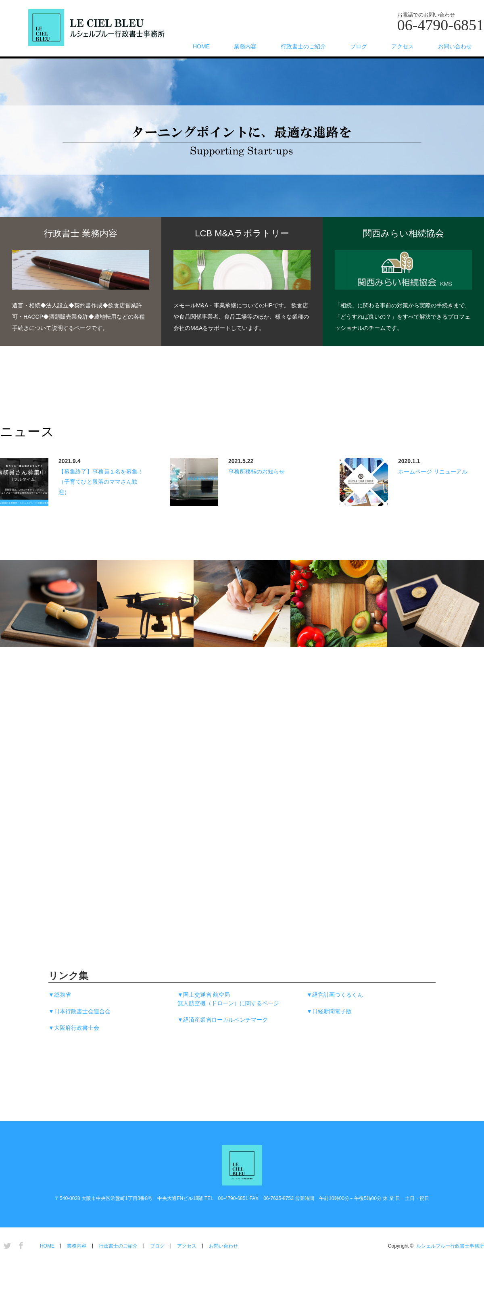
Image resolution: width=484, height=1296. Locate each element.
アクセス (402, 46)
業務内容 (245, 46)
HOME (201, 46)
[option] (242, 155)
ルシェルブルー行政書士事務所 (450, 1246)
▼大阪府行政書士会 (73, 1028)
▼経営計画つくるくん (335, 994)
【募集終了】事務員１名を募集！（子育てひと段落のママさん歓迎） (100, 481)
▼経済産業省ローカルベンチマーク (222, 1019)
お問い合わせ (455, 46)
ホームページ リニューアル (432, 471)
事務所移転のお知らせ (256, 471)
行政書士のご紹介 (303, 46)
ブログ (358, 46)
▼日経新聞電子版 (329, 1011)
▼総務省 (59, 994)
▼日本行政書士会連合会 (79, 1011)
